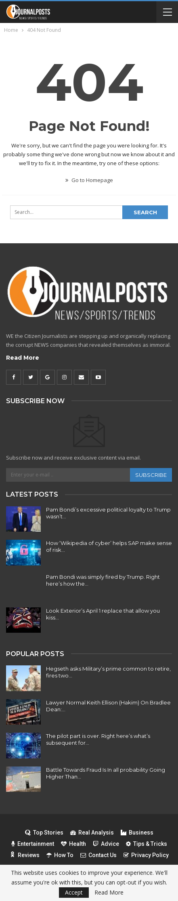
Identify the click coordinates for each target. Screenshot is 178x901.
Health (73, 844)
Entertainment (32, 844)
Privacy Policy (146, 855)
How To (59, 855)
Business (137, 832)
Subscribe (151, 475)
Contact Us (98, 855)
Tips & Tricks (146, 844)
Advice (106, 844)
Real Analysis (92, 832)
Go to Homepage (89, 180)
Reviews (25, 855)
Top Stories (44, 832)
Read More (22, 357)
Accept (74, 892)
